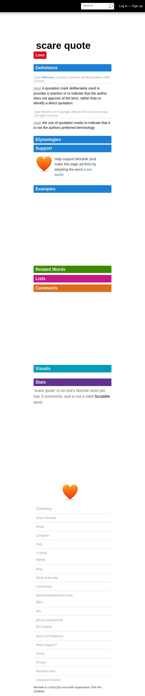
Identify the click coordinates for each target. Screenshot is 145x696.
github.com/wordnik (49, 620)
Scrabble (102, 396)
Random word (45, 671)
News (40, 559)
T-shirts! (41, 553)
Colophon (42, 535)
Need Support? (46, 645)
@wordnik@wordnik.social (54, 595)
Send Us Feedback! (49, 636)
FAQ (39, 544)
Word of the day (47, 578)
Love (40, 55)
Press (40, 527)
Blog (39, 569)
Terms (40, 653)
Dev (39, 602)
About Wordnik (46, 518)
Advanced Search (48, 680)
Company (44, 508)
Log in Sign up (131, 6)
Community (44, 586)
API (38, 611)
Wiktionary (47, 77)
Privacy (41, 662)
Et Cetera (44, 627)
